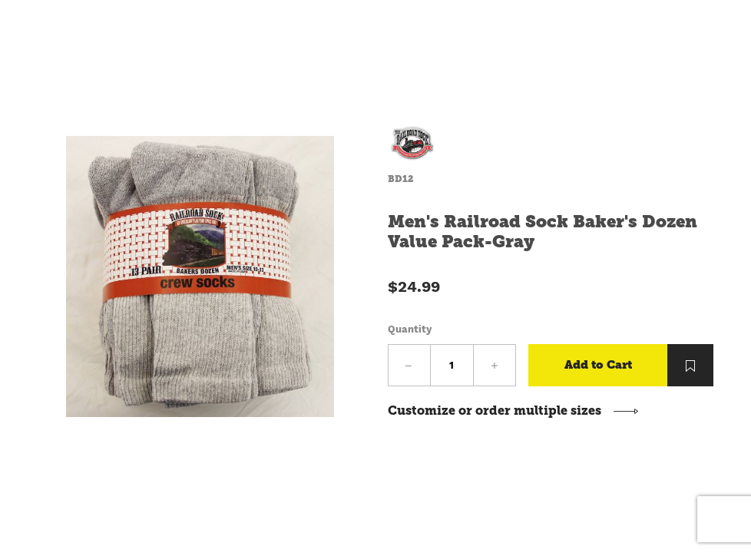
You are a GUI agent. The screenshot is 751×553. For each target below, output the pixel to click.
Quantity (410, 329)
